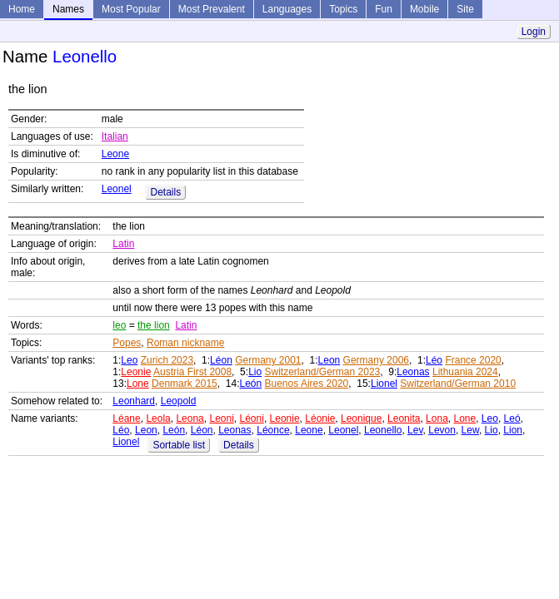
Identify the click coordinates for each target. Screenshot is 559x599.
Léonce (273, 430)
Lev (414, 430)
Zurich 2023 (167, 360)
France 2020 (473, 360)
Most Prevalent (211, 9)
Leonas (413, 372)
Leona (189, 418)
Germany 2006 (376, 360)
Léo (434, 360)
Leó (512, 418)
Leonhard (133, 401)
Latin (123, 244)
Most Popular (131, 9)
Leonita (403, 418)
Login (534, 31)
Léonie (320, 418)
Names (68, 9)
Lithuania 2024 (465, 372)
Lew (470, 430)
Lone (138, 383)
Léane (126, 418)
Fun (383, 9)
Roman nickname (185, 343)
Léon (221, 360)
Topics (343, 9)
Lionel (384, 383)
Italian (115, 136)
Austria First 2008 (192, 372)
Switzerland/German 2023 (322, 372)
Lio (255, 372)
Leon (329, 360)
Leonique (361, 418)
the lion (153, 325)
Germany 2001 (268, 360)
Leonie (136, 372)
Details (165, 192)
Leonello (383, 430)
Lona (437, 418)
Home (21, 9)
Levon (442, 430)
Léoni (252, 418)
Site (465, 9)
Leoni (221, 418)
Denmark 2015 (184, 383)
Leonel (117, 189)
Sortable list (178, 445)
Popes (126, 343)
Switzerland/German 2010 (458, 383)
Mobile (424, 9)
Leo (129, 360)
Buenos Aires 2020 (307, 383)
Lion (512, 430)
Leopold (179, 401)
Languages (287, 9)
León (250, 383)
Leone (115, 154)
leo (119, 325)
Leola (158, 418)
